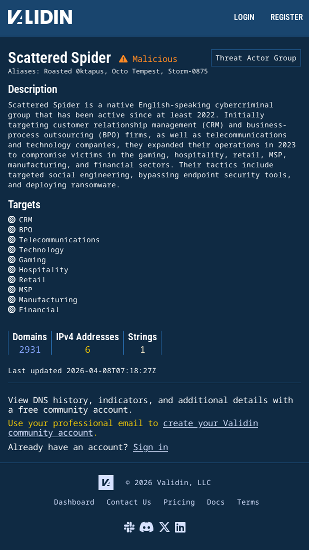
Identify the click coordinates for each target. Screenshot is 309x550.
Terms (248, 502)
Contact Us (129, 502)
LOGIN (244, 17)
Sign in (150, 447)
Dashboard (74, 502)
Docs (216, 502)
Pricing (179, 502)
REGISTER (286, 17)
